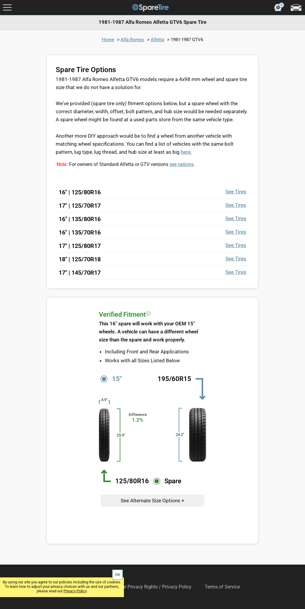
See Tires (235, 192)
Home (108, 39)
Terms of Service (222, 587)
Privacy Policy (74, 591)
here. (186, 152)
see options (181, 164)
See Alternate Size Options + (152, 501)
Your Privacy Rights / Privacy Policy (154, 587)
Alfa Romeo (132, 39)
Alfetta (157, 39)
